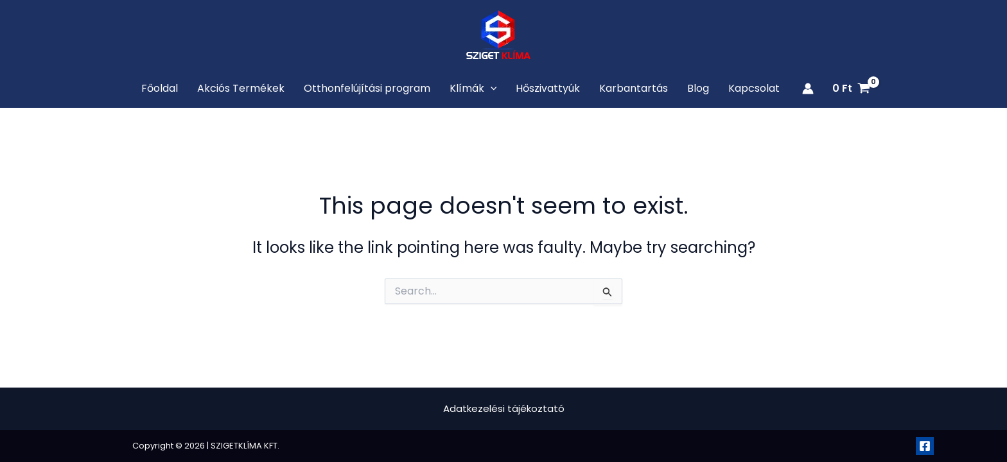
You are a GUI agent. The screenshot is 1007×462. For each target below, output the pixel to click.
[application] (490, 88)
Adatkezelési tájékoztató (504, 408)
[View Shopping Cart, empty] (851, 89)
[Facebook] (925, 446)
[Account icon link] (808, 88)
